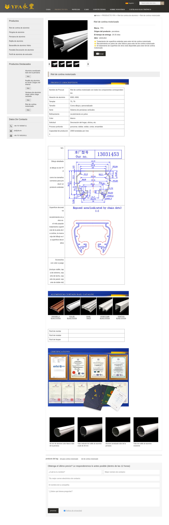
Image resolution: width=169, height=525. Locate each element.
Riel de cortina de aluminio (128, 15)
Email (99, 53)
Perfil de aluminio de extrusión (20, 54)
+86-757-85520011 (20, 135)
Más (28, 76)
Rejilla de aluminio (16, 41)
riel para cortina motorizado (69, 461)
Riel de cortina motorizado (30, 105)
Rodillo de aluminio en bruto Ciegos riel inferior (32, 82)
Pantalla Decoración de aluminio (21, 50)
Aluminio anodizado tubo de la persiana (32, 72)
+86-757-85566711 (20, 126)
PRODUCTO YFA (109, 15)
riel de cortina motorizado (89, 461)
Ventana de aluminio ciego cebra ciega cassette (33, 94)
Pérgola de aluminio (16, 32)
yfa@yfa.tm (18, 130)
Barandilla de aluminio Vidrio (20, 45)
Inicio (97, 15)
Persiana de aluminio (17, 37)
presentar (53, 512)
